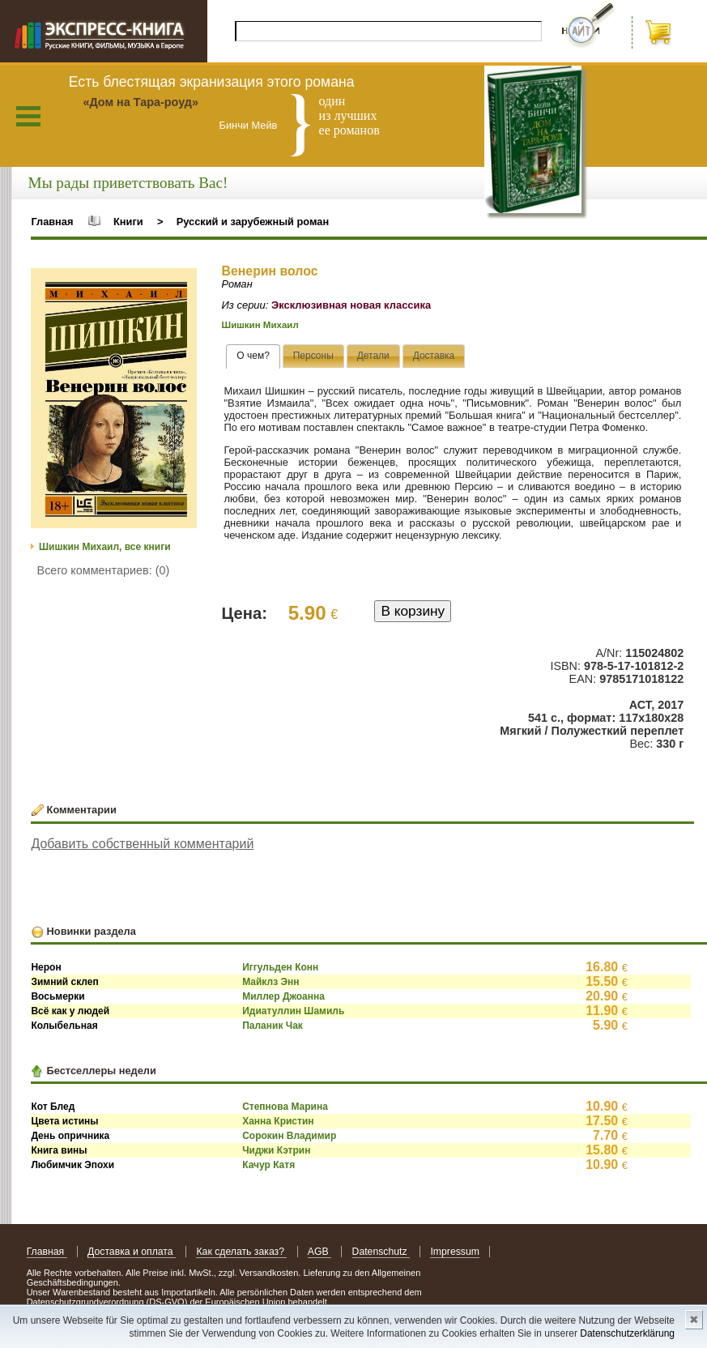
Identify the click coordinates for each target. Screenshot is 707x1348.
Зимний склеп (64, 982)
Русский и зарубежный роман (253, 221)
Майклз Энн (270, 982)
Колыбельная (64, 1025)
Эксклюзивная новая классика (351, 305)
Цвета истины (64, 1121)
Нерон (46, 967)
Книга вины (59, 1150)
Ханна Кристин (277, 1121)
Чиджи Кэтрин (276, 1150)
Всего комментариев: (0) (103, 570)
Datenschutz (381, 1251)
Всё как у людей (70, 1011)
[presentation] (253, 356)
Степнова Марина (285, 1106)
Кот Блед (53, 1106)
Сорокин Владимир (289, 1135)
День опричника (70, 1135)
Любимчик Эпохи (72, 1165)
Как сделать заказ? (241, 1251)
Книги (128, 221)
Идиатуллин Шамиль (293, 1011)
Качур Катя (268, 1165)
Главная (52, 221)
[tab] (253, 356)
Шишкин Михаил (260, 325)
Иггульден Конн (280, 967)
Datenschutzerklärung (627, 1333)
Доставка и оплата (131, 1251)
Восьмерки (57, 996)
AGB (319, 1251)
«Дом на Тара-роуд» (140, 102)
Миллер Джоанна (283, 996)
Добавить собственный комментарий (142, 844)
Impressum (454, 1251)
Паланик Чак (272, 1025)
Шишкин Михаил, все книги (105, 546)
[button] (182, 283)
